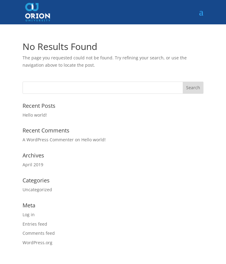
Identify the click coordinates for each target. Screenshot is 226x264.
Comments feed (39, 233)
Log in (29, 214)
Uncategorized (37, 189)
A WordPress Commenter (48, 140)
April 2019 (33, 164)
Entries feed (35, 224)
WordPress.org (37, 242)
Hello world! (35, 115)
